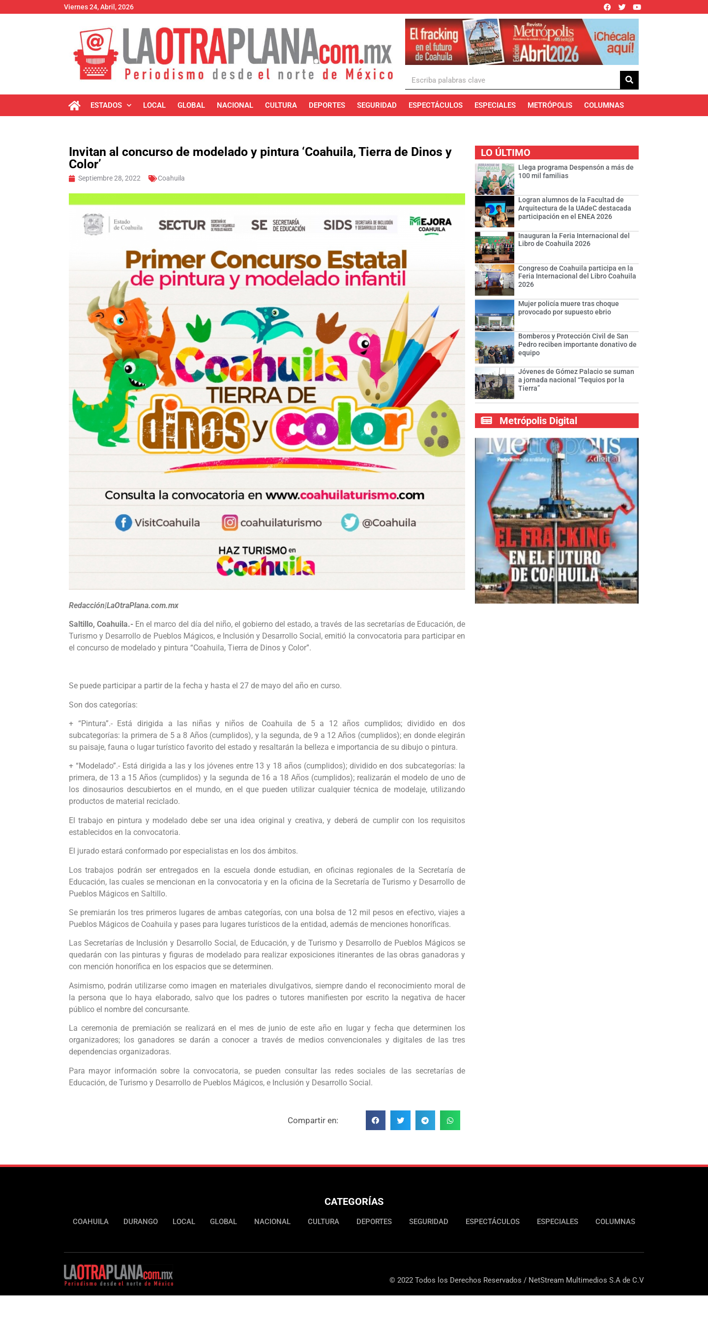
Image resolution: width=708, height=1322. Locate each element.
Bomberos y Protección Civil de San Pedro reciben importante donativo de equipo (577, 344)
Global (191, 105)
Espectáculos (436, 105)
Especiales (495, 105)
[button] (376, 1120)
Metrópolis (550, 105)
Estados (110, 105)
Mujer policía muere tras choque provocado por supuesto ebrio (568, 308)
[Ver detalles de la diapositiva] (522, 42)
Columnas (604, 105)
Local (154, 105)
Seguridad (377, 105)
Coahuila (171, 178)
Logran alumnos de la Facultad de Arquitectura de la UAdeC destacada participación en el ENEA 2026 (574, 208)
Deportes (327, 105)
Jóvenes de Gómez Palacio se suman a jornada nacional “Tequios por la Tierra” (576, 380)
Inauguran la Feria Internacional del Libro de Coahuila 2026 (574, 240)
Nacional (235, 105)
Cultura (281, 105)
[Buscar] (629, 80)
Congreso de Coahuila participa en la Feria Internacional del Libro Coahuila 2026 (577, 276)
